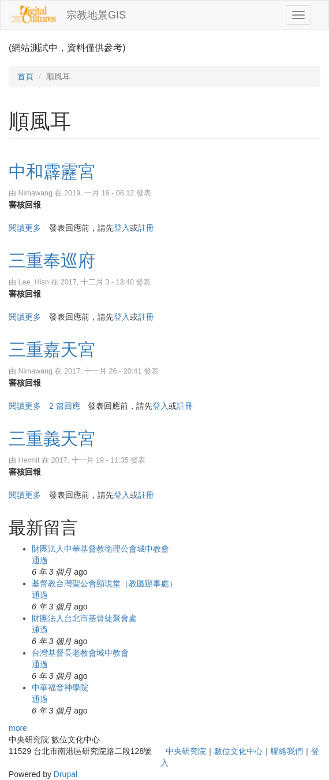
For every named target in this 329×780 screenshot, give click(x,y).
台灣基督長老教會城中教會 (80, 652)
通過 (40, 560)
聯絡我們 (287, 751)
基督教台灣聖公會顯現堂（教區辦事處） (104, 583)
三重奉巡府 (52, 260)
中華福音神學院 (60, 687)
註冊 (146, 227)
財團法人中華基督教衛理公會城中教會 (100, 548)
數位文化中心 (238, 751)
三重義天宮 (52, 438)
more (18, 728)
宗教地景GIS (96, 15)
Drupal (65, 774)
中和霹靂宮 (52, 171)
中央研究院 (186, 751)
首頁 (25, 76)
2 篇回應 (64, 406)
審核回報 (25, 204)
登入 (122, 227)
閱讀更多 (25, 227)
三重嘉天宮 (52, 349)
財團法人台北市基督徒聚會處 (84, 618)
